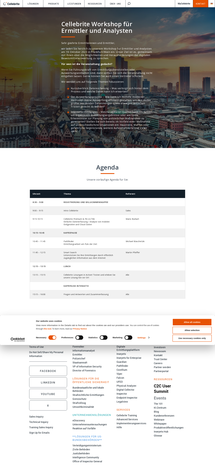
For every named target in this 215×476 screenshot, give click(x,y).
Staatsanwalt (80, 362)
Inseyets (121, 353)
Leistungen (74, 3)
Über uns (115, 3)
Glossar (158, 435)
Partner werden (162, 367)
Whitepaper (160, 423)
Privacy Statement (39, 341)
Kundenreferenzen (164, 415)
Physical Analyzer (126, 385)
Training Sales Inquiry (41, 427)
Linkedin (48, 382)
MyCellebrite (184, 3)
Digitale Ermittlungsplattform (128, 348)
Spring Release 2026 (128, 335)
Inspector (122, 393)
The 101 (158, 403)
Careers (158, 363)
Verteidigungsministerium (87, 445)
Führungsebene (162, 339)
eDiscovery (79, 420)
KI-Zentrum (160, 407)
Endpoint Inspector (127, 397)
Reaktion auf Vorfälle (84, 428)
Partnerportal (161, 371)
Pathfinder (122, 365)
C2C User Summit (162, 388)
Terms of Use (36, 346)
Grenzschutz (79, 398)
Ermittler (77, 354)
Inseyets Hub (161, 431)
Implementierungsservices (131, 423)
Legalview (122, 401)
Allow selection (192, 461)
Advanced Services (127, 419)
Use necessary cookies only (192, 469)
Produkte (53, 3)
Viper (119, 373)
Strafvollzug (79, 402)
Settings (142, 468)
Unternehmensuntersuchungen (90, 424)
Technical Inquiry (38, 422)
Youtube (48, 394)
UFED (120, 381)
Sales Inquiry (36, 416)
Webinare (159, 419)
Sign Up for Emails (39, 432)
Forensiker (78, 346)
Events (160, 398)
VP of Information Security (87, 366)
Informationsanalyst (84, 350)
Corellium (122, 369)
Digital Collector (125, 389)
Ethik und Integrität (164, 343)
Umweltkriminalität (83, 406)
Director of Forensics (84, 370)
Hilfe (119, 427)
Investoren (160, 347)
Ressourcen (95, 3)
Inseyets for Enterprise (129, 357)
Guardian (122, 361)
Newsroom (160, 351)
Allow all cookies (192, 453)
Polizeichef (79, 358)
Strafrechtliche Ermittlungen (88, 395)
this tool (47, 459)
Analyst (77, 335)
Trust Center (160, 359)
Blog (156, 411)
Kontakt (200, 3)
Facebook (48, 371)
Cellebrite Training (127, 415)
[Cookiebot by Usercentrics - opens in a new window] (18, 471)
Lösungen (33, 3)
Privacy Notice (80, 459)
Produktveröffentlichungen (168, 427)
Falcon (120, 377)
